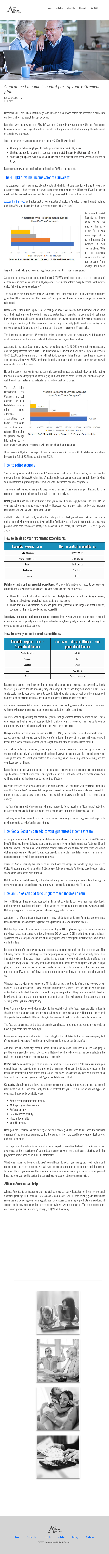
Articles (59, 8)
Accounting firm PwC (14, 201)
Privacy (75, 1537)
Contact (82, 8)
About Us (71, 8)
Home (49, 8)
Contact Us (31, 1537)
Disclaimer (90, 1537)
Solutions (94, 8)
